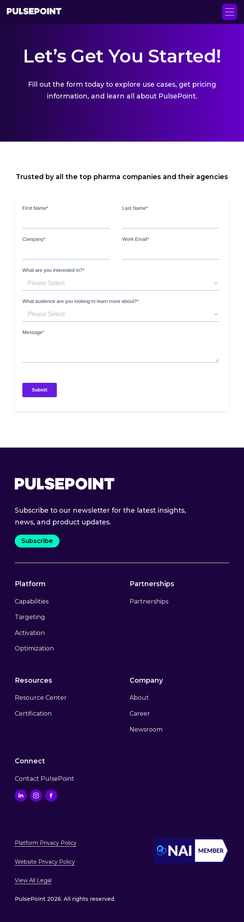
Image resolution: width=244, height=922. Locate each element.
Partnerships (149, 601)
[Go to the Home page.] (64, 484)
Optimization (34, 648)
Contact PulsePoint (44, 778)
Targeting (30, 617)
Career (140, 713)
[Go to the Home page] (34, 12)
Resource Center (41, 697)
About (139, 697)
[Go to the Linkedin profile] (21, 795)
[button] (229, 12)
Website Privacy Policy (45, 861)
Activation (30, 633)
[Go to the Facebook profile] (51, 795)
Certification (33, 713)
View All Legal (33, 880)
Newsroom (146, 729)
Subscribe (37, 540)
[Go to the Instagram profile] (36, 795)
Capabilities (31, 601)
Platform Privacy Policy (46, 842)
